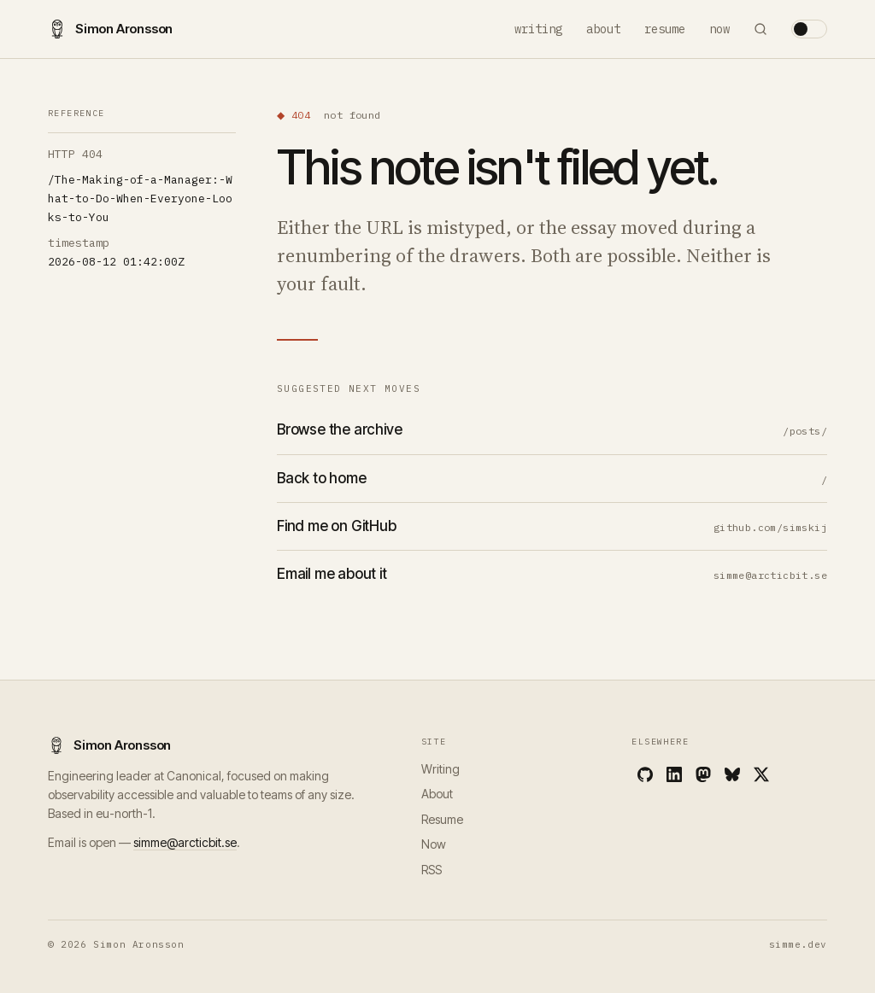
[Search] (760, 29)
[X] (761, 774)
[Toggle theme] (809, 29)
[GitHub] (645, 774)
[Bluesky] (732, 774)
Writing (538, 29)
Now (719, 29)
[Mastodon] (703, 774)
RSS (431, 869)
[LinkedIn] (674, 774)
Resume (664, 29)
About (603, 29)
